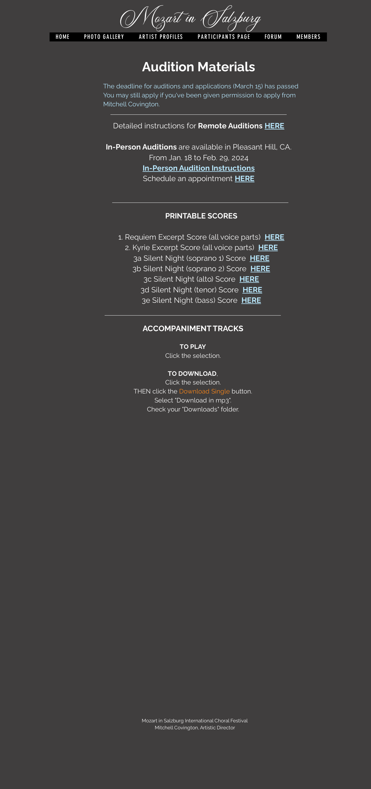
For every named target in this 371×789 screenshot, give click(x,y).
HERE (244, 178)
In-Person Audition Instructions (199, 168)
